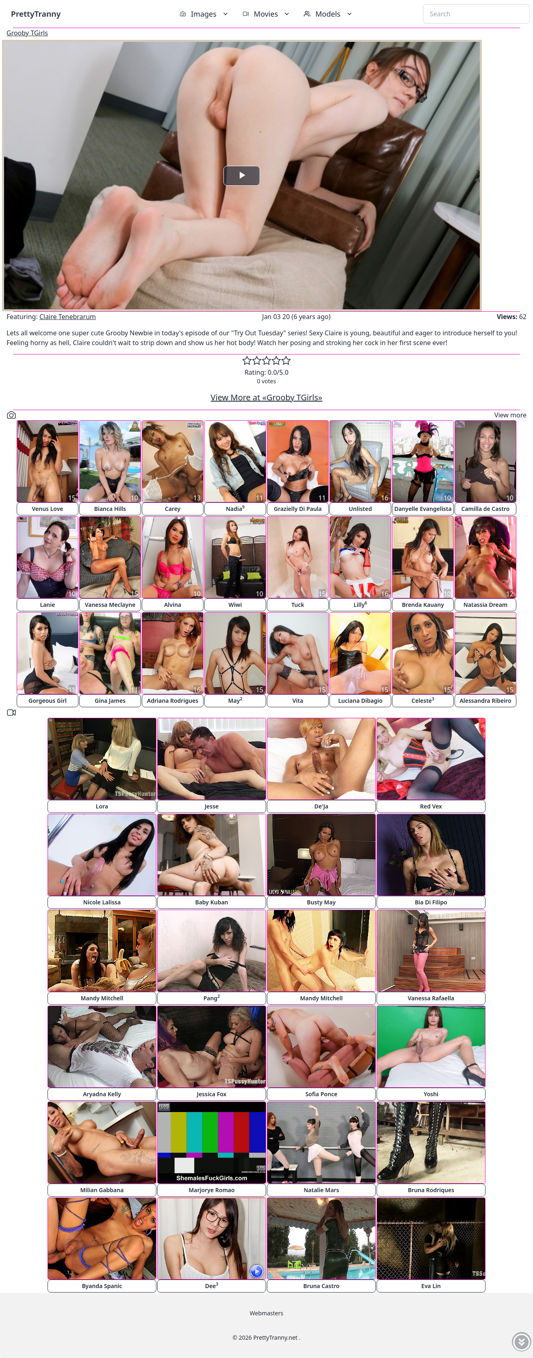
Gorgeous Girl (47, 700)
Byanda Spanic (102, 1286)
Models (328, 14)
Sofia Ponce (322, 1094)
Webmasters (266, 1313)
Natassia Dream (486, 604)
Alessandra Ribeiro (485, 700)
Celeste (423, 700)
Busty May (321, 902)
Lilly (360, 604)
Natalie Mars (321, 1190)
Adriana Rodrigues (172, 700)
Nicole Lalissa (102, 902)
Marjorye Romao (211, 1190)
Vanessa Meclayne (110, 604)
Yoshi (431, 1094)
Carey (173, 509)
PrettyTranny (35, 13)
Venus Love (47, 509)
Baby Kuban (211, 902)
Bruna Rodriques (431, 1190)
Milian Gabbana (102, 1190)
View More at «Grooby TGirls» (267, 397)
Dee (212, 1285)
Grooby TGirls (27, 32)
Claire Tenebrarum (67, 316)
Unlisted (360, 509)
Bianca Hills (110, 509)
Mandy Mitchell (102, 998)
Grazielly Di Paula (298, 509)
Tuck (297, 604)
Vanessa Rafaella (431, 998)
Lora (102, 806)
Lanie (47, 604)
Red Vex (431, 806)
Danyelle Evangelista (422, 509)
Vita (297, 700)
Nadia (235, 508)
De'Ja (321, 806)
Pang (212, 997)
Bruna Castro (321, 1286)
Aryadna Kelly (102, 1094)
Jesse (212, 806)
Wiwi (235, 604)
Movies (267, 14)
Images (205, 14)
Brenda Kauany (423, 604)
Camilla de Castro (485, 509)
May (235, 700)
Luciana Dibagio (360, 700)
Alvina (172, 604)
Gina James (110, 700)
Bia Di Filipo (431, 902)
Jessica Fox (212, 1094)
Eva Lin (431, 1286)
